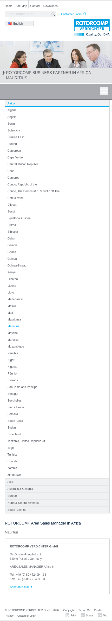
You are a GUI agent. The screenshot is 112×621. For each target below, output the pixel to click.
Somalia (12, 414)
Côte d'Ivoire (15, 198)
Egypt (11, 211)
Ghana (11, 252)
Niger (10, 360)
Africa (11, 103)
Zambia (12, 468)
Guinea (12, 258)
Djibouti (12, 204)
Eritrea (11, 225)
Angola (11, 117)
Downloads (50, 6)
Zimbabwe (14, 475)
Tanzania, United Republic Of (26, 441)
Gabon (11, 238)
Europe (12, 496)
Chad (10, 171)
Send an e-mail (19, 587)
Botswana (13, 130)
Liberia (11, 285)
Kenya (11, 272)
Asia (10, 482)
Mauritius (13, 326)
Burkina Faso (16, 137)
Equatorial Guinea (19, 218)
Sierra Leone (15, 407)
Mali (10, 312)
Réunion (12, 373)
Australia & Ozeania (20, 489)
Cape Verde (15, 157)
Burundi (12, 144)
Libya (10, 292)
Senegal (12, 394)
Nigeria (12, 367)
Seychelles (14, 400)
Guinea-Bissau (16, 265)
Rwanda (12, 380)
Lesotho (12, 279)
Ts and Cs (84, 610)
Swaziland (14, 434)
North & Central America (23, 503)
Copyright (69, 610)
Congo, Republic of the (22, 184)
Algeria (11, 110)
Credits (98, 610)
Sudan (11, 427)
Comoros (13, 177)
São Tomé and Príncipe (22, 387)
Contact (35, 6)
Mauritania (14, 319)
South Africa (15, 421)
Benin (11, 123)
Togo (10, 448)
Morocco (13, 339)
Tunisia (12, 454)
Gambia (12, 245)
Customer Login (71, 14)
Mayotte (12, 333)
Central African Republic (23, 164)
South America (16, 510)
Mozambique (15, 346)
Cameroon (14, 150)
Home (9, 6)
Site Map (21, 6)
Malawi (11, 306)
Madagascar (15, 299)
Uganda (12, 461)
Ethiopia (12, 231)
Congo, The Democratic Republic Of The (33, 191)
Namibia (12, 353)
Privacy (9, 615)
